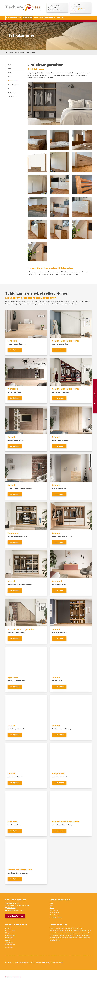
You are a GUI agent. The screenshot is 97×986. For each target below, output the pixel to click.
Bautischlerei (38, 18)
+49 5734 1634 (11, 908)
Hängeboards (9, 933)
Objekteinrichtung (13, 97)
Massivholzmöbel (13, 85)
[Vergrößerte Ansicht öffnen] (37, 140)
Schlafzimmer (31, 52)
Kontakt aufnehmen (15, 916)
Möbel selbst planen (13, 18)
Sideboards (9, 942)
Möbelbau (11, 89)
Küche (10, 73)
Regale (7, 940)
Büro (9, 64)
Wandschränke (10, 945)
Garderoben (9, 947)
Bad (9, 68)
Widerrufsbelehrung (42, 962)
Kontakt (60, 18)
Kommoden (9, 938)
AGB (32, 962)
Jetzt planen (14, 350)
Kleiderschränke (10, 935)
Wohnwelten (27, 18)
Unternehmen (50, 18)
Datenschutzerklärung (22, 962)
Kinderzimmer (12, 77)
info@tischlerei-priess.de (15, 910)
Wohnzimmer (12, 93)
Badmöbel (8, 928)
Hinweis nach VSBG (57, 962)
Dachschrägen (10, 930)
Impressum (8, 962)
